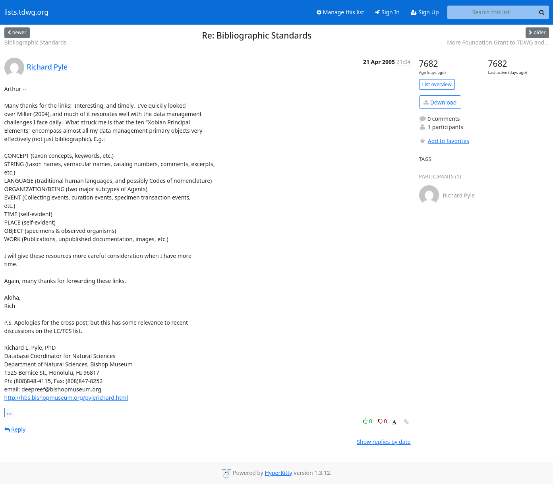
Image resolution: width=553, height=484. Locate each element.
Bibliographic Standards (35, 42)
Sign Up (425, 12)
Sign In (387, 12)
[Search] (542, 12)
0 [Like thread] (368, 421)
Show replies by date (383, 441)
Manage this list (340, 12)
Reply (15, 429)
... (9, 412)
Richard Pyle (47, 67)
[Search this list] (491, 12)
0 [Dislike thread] (382, 421)
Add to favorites (444, 141)
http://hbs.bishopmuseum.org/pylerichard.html (66, 397)
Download (439, 102)
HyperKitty (278, 472)
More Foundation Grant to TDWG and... (498, 42)
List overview (437, 84)
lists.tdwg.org (26, 12)
